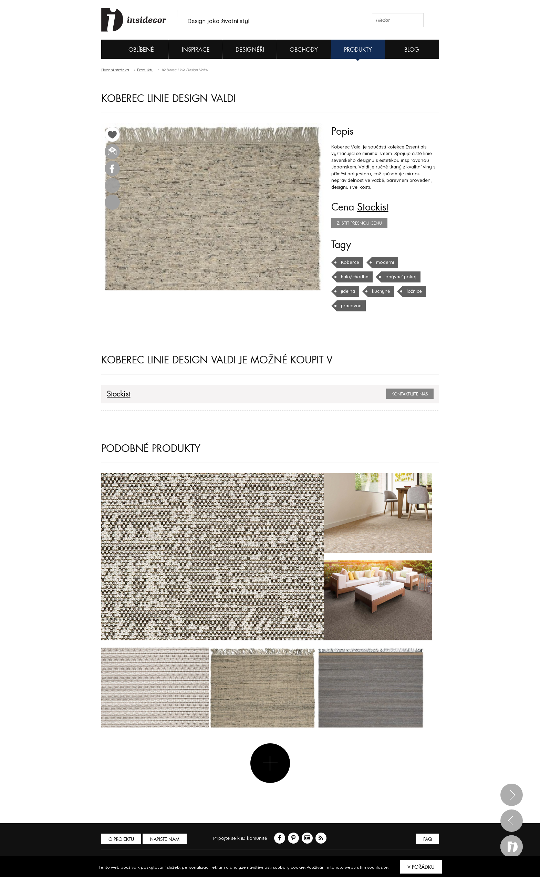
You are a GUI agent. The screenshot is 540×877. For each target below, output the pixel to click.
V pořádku (421, 867)
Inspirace (196, 49)
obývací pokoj (400, 276)
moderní (385, 262)
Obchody (304, 49)
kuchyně (381, 291)
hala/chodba (354, 276)
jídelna (348, 291)
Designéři (250, 49)
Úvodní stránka (115, 70)
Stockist (372, 207)
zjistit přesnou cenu (359, 223)
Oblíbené (129, 49)
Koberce (350, 262)
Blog (411, 49)
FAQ (427, 839)
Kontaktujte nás (410, 394)
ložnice (414, 291)
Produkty (358, 49)
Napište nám (164, 839)
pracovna (351, 305)
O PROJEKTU (121, 839)
